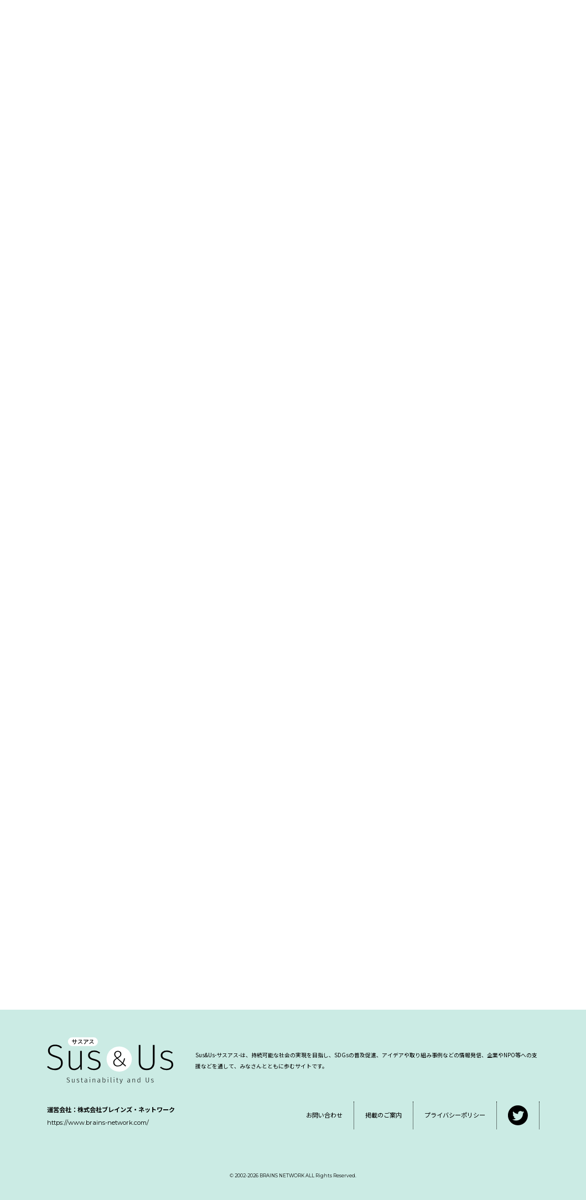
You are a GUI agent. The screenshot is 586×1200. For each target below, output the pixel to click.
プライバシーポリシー (454, 1114)
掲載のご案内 (383, 1114)
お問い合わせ (324, 1114)
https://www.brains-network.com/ (98, 1122)
